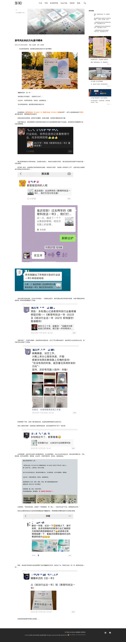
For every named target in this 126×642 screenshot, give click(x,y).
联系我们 (83, 632)
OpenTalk (64, 3)
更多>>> (109, 64)
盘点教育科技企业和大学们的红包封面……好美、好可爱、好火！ (100, 19)
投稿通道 (78, 632)
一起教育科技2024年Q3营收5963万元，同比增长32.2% (100, 23)
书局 (46, 3)
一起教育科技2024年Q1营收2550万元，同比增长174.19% (100, 27)
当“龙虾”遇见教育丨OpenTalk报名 (99, 98)
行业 (40, 3)
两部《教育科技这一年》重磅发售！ (99, 15)
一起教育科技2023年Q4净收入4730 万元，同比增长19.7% (99, 31)
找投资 (72, 3)
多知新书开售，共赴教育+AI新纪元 (99, 59)
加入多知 (72, 632)
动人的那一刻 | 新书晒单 (97, 81)
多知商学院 (54, 3)
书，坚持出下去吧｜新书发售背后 (99, 84)
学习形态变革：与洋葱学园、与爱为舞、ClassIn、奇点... (101, 101)
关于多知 (67, 632)
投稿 (78, 3)
